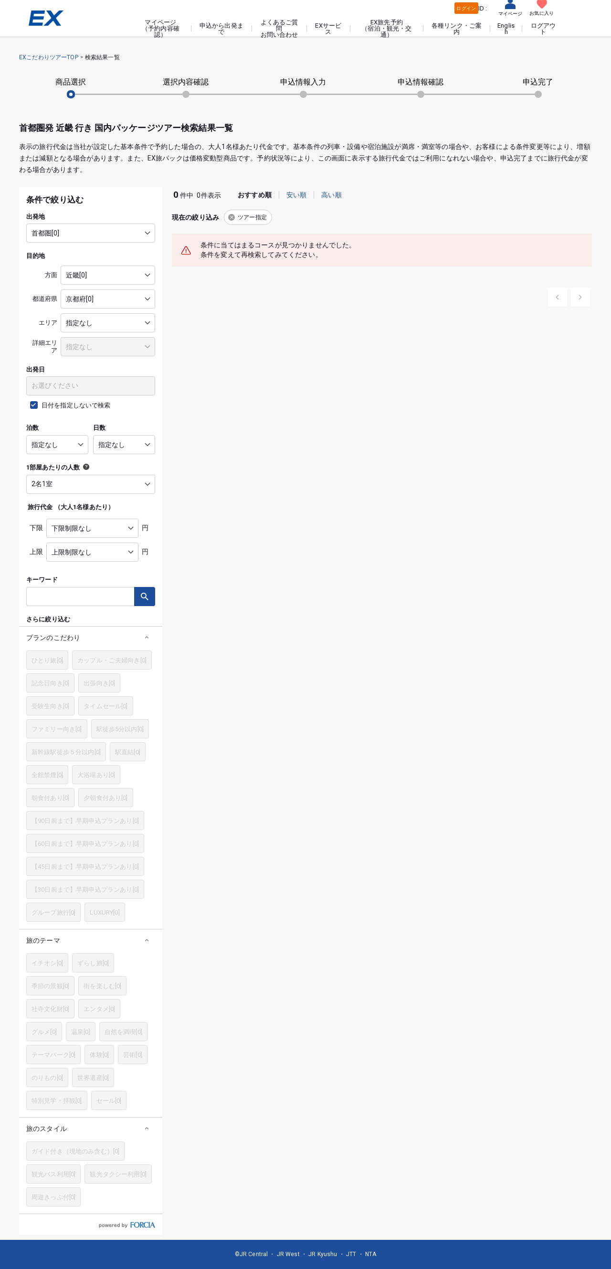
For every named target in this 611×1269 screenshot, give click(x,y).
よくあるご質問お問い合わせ (279, 28)
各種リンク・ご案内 (457, 28)
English (506, 28)
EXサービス (328, 28)
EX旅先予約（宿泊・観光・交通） (386, 28)
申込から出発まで (221, 28)
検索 (144, 596)
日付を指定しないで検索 (76, 405)
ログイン (466, 8)
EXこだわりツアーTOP (48, 57)
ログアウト (543, 28)
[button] (90, 637)
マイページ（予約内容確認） (160, 28)
